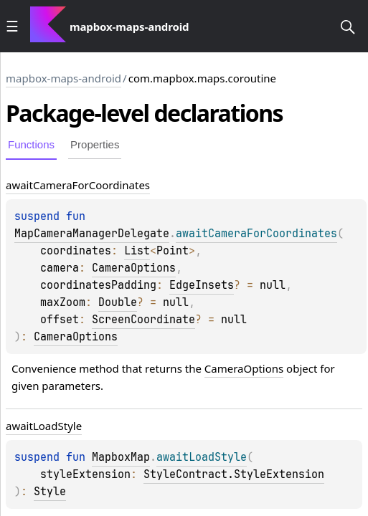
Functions (31, 144)
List (137, 251)
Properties (94, 144)
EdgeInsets (201, 285)
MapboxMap (121, 457)
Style (50, 491)
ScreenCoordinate (143, 319)
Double (117, 302)
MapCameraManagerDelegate (91, 233)
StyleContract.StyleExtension (233, 474)
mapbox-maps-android (63, 78)
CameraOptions (134, 268)
